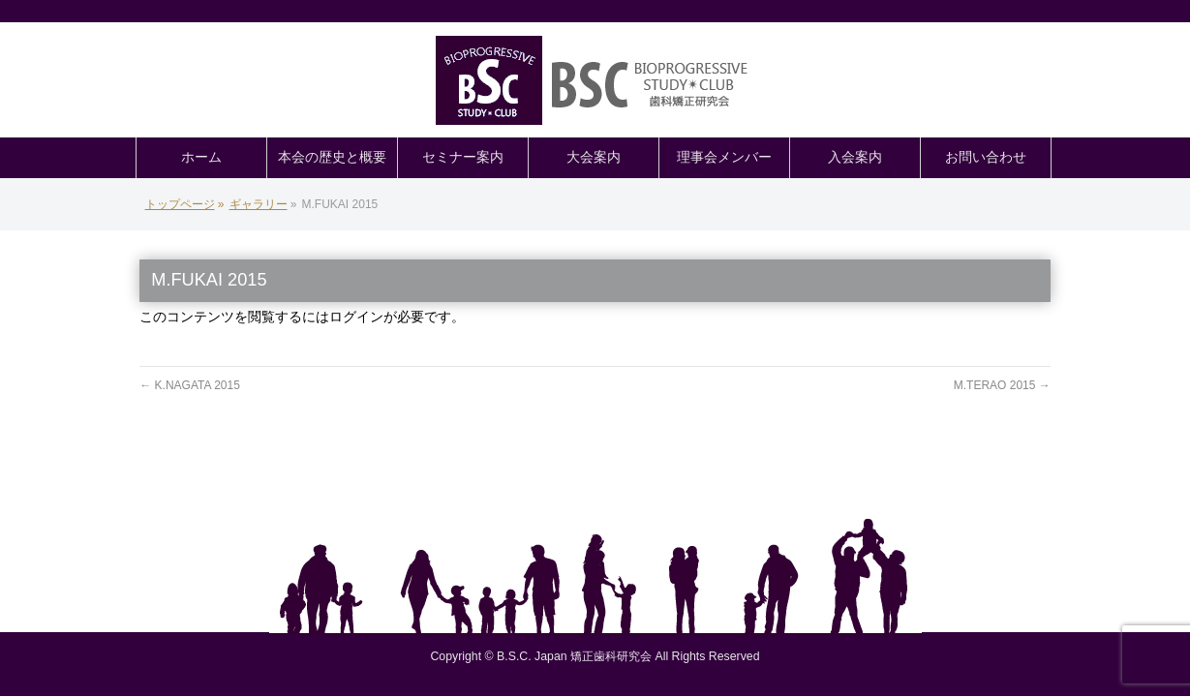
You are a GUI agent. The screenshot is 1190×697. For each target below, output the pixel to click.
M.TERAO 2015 (1002, 385)
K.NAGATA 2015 (189, 385)
